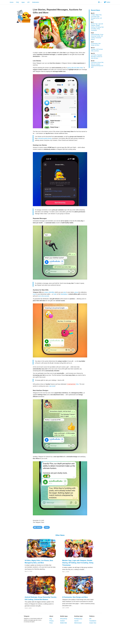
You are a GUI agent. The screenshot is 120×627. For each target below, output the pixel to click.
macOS (76, 621)
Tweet (46, 527)
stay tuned (52, 386)
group (76, 292)
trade (55, 294)
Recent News (95, 10)
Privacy (51, 621)
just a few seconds (44, 296)
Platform (91, 616)
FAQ (17, 2)
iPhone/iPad (63, 618)
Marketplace (64, 294)
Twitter (107, 2)
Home (11, 2)
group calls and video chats (75, 67)
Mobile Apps (64, 616)
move (34, 294)
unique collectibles (49, 292)
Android (62, 621)
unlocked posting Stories (45, 138)
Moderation (35, 2)
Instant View (92, 623)
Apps (23, 2)
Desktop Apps (78, 616)
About (51, 616)
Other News (60, 535)
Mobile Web (63, 623)
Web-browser (78, 623)
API (28, 2)
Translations (92, 621)
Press (51, 623)
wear (64, 292)
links (77, 384)
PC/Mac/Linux (78, 618)
